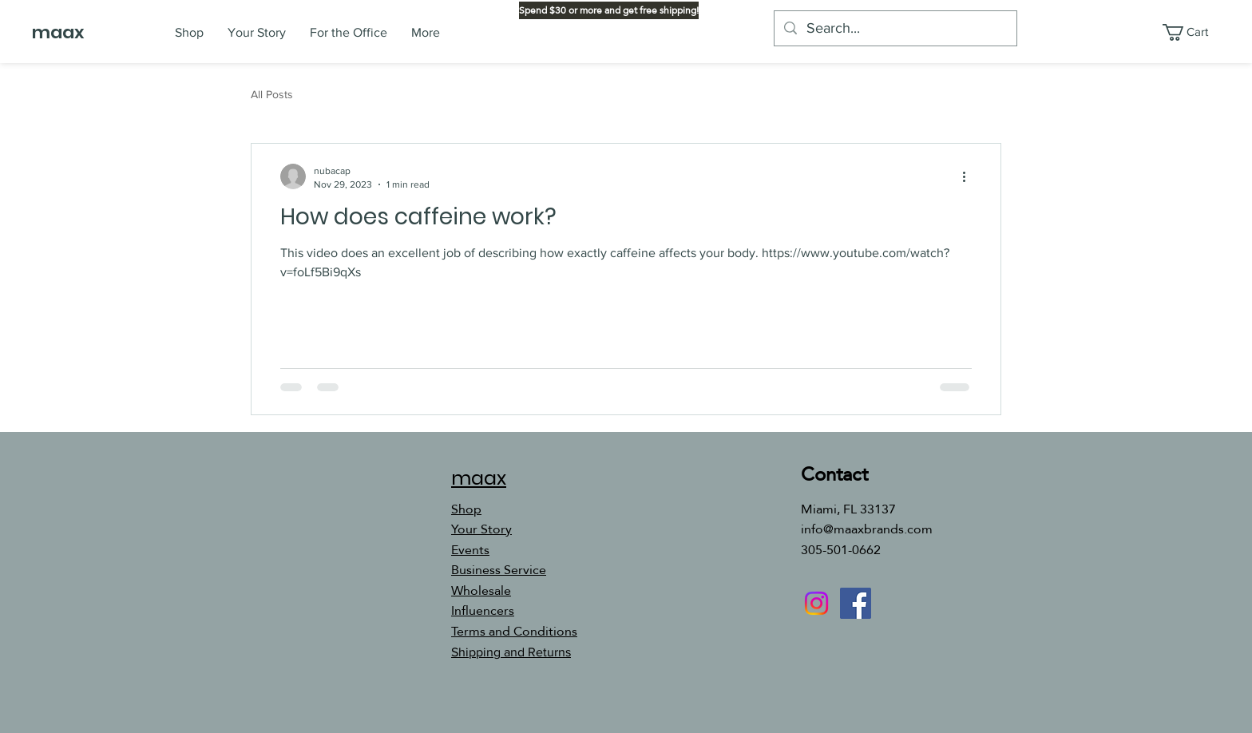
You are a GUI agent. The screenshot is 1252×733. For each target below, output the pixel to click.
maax (58, 32)
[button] (1195, 32)
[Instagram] (816, 603)
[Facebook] (855, 603)
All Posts (272, 94)
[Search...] (894, 28)
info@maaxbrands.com (867, 529)
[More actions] (969, 176)
